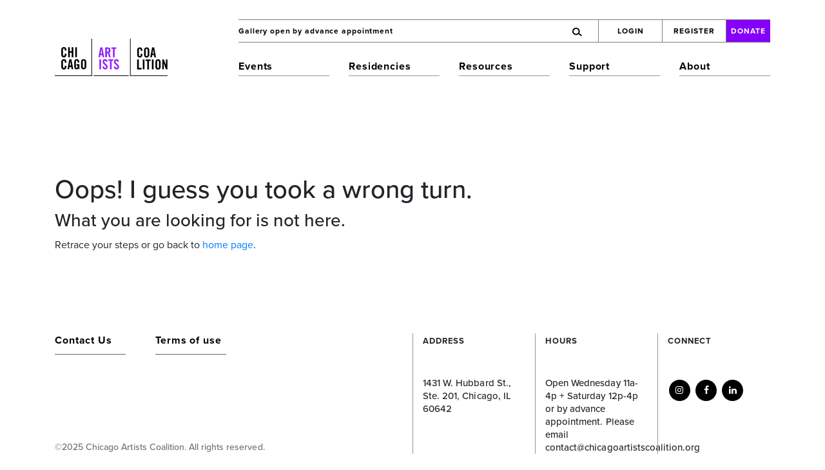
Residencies (380, 66)
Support (589, 66)
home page (227, 245)
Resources (486, 66)
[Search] (530, 31)
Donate (748, 30)
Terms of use (188, 340)
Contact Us (83, 340)
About (694, 66)
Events (255, 66)
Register (694, 30)
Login (630, 30)
